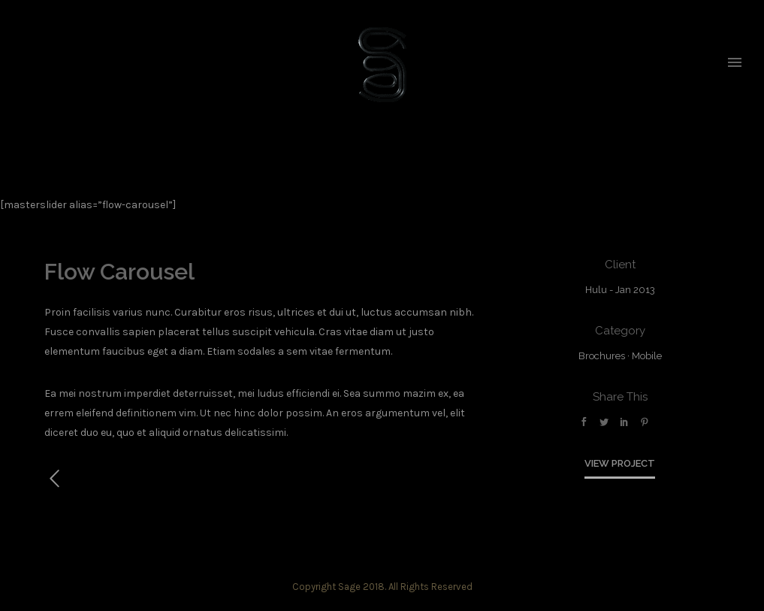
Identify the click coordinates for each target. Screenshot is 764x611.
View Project (619, 463)
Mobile (647, 355)
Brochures (601, 355)
